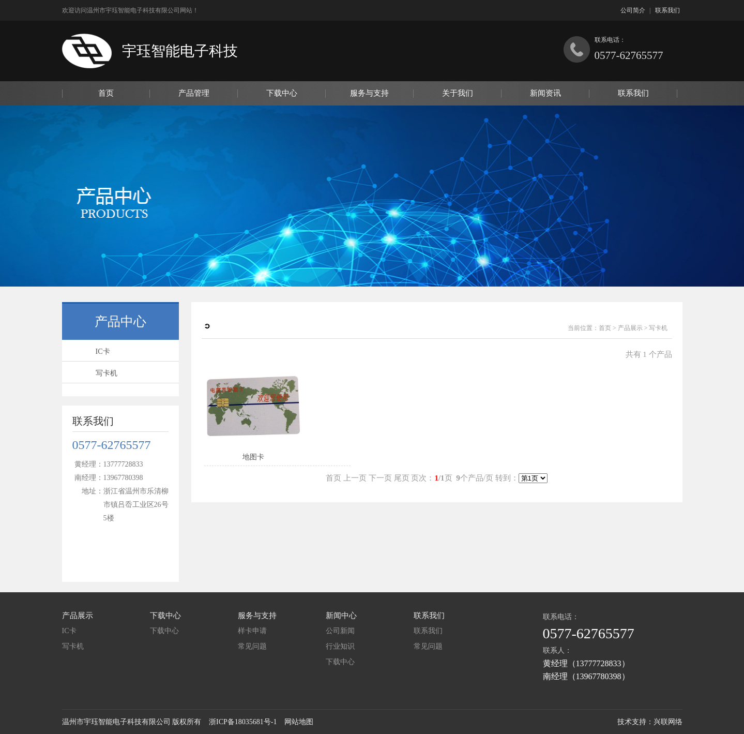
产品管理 (193, 93)
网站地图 (298, 722)
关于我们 (457, 93)
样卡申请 (252, 631)
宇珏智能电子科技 (180, 51)
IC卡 (103, 351)
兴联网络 (668, 722)
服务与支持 (369, 93)
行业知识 (340, 646)
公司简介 (632, 10)
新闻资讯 (545, 93)
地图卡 (253, 457)
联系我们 (667, 10)
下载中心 (281, 93)
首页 (106, 93)
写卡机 (106, 373)
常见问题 (252, 646)
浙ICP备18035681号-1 (243, 722)
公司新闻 (340, 631)
